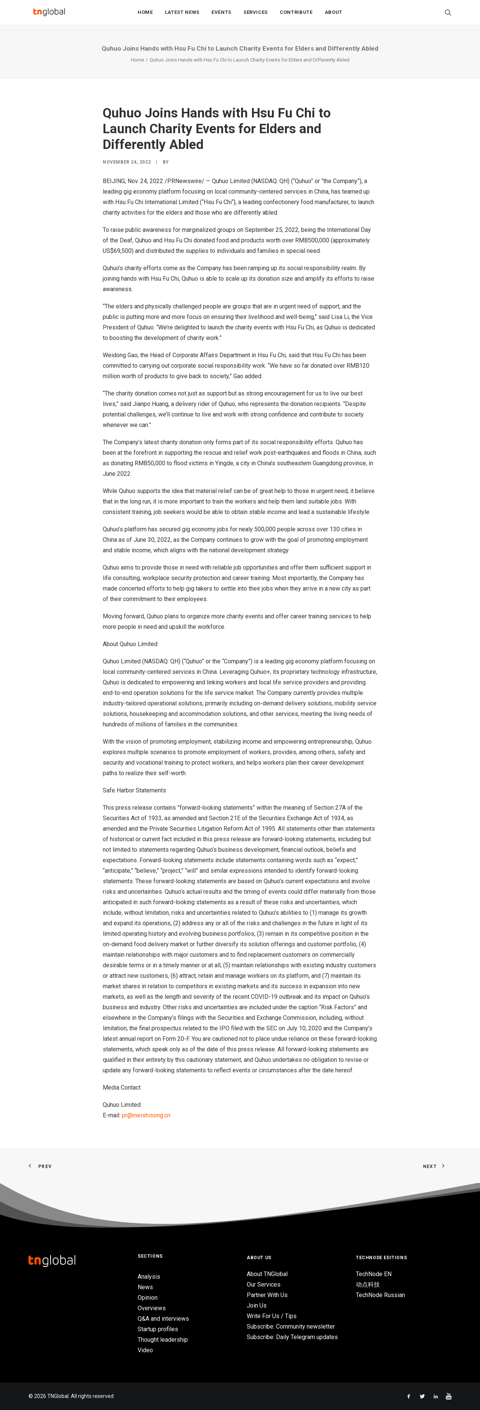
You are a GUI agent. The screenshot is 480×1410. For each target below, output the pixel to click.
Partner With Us (267, 1295)
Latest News (182, 15)
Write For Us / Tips (272, 1316)
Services (255, 15)
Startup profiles (158, 1329)
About (333, 15)
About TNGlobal (267, 1274)
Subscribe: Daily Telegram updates (292, 1337)
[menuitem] (145, 15)
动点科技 (368, 1284)
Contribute (296, 15)
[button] (448, 15)
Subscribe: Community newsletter (291, 1326)
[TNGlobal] (49, 15)
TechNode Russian (380, 1295)
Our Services (263, 1284)
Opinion (148, 1297)
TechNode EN (374, 1274)
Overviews (152, 1308)
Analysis (149, 1276)
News (145, 1287)
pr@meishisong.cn (146, 1115)
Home (145, 15)
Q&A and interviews (163, 1318)
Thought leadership (163, 1339)
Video (145, 1350)
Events (221, 15)
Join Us (257, 1305)
